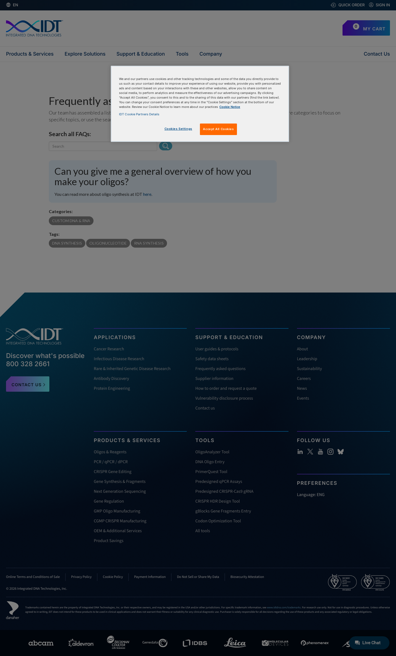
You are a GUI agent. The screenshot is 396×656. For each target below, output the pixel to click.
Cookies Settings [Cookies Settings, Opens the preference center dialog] (178, 129)
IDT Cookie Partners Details (139, 114)
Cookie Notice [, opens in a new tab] (229, 107)
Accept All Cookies (218, 129)
